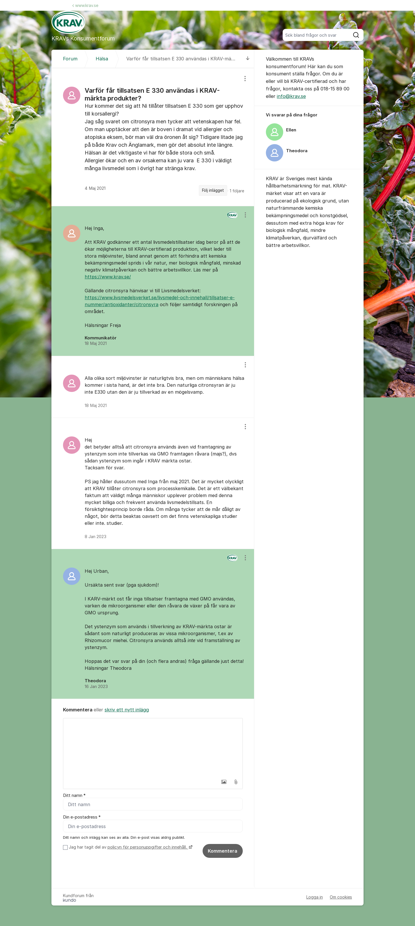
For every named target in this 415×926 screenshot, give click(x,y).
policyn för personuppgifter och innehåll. (148, 847)
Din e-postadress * (82, 817)
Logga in (314, 897)
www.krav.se (85, 5)
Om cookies (341, 897)
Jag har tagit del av (130, 847)
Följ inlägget (213, 190)
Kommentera (222, 851)
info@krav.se (291, 96)
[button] (223, 782)
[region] (152, 137)
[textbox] (152, 747)
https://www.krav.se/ (108, 277)
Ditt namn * (74, 795)
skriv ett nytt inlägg (127, 710)
